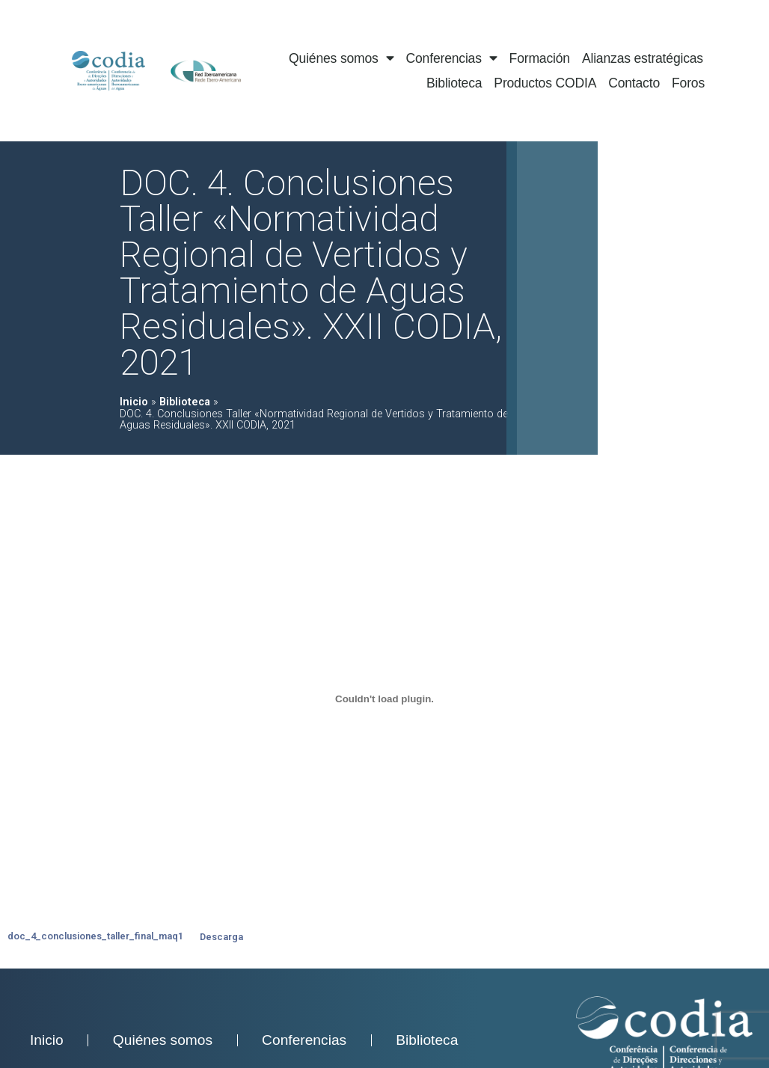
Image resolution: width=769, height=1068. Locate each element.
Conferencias (451, 58)
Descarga (221, 936)
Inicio (134, 402)
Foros (688, 83)
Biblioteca (454, 83)
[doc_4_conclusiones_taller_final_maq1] (384, 698)
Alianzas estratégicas (642, 58)
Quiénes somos (341, 58)
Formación (539, 58)
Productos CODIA (545, 83)
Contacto (634, 83)
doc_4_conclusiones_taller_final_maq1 (95, 936)
